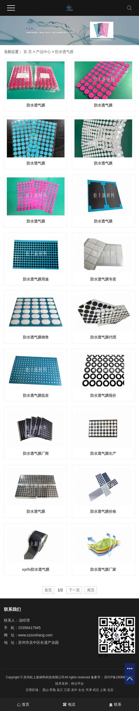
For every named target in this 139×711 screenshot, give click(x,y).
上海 (103, 690)
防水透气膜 (64, 52)
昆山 (45, 690)
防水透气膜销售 (36, 337)
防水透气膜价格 (103, 511)
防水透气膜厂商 (36, 453)
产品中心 (43, 52)
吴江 (60, 690)
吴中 (74, 690)
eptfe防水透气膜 (35, 569)
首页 (48, 590)
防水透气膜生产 (103, 453)
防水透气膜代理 (103, 337)
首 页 (27, 52)
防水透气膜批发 (36, 395)
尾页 (91, 590)
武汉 (96, 690)
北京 (110, 690)
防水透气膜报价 (103, 395)
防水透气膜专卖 (103, 279)
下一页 (74, 590)
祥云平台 (77, 683)
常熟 (53, 690)
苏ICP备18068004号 (118, 677)
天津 (89, 690)
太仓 (81, 690)
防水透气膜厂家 (103, 569)
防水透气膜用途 (36, 279)
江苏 (67, 690)
